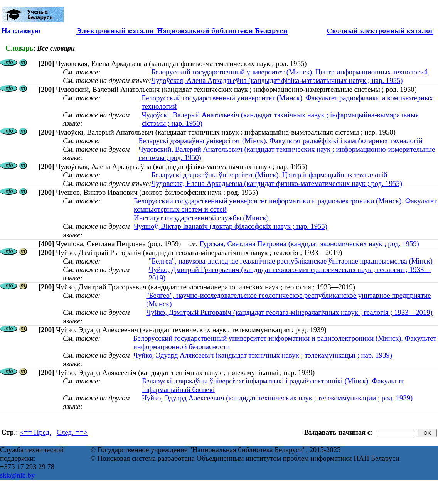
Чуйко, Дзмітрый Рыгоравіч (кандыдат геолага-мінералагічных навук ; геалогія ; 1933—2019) (289, 312)
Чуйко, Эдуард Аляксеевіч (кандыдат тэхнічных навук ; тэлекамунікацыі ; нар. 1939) (262, 355)
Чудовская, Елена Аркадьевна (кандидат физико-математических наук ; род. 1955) (276, 183)
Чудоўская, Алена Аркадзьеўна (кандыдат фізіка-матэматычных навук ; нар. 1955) (277, 80)
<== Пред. (35, 432)
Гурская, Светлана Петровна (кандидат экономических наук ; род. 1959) (309, 244)
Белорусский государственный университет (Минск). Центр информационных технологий (289, 72)
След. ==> (72, 432)
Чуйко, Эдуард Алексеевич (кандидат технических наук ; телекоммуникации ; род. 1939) (277, 398)
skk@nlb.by (17, 475)
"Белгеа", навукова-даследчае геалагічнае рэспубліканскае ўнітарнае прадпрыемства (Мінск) (291, 261)
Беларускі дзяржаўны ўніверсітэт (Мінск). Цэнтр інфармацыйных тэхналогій (269, 175)
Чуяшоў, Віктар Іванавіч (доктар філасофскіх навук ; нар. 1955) (230, 226)
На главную (21, 31)
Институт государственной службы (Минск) (201, 218)
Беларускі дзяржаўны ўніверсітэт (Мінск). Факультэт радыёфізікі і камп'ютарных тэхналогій (280, 141)
